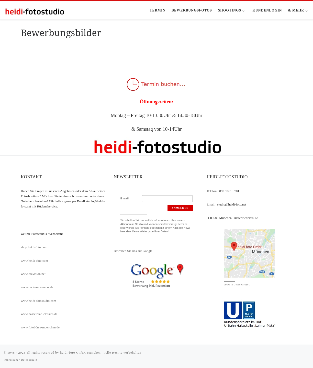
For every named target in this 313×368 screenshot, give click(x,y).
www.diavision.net (33, 274)
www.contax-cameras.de (37, 287)
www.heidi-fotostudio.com (38, 301)
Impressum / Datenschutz (20, 359)
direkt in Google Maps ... (237, 284)
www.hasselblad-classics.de (39, 314)
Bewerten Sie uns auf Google (133, 251)
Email (125, 198)
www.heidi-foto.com (34, 260)
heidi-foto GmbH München (81, 352)
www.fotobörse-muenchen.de (40, 327)
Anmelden (180, 207)
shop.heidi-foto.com (34, 247)
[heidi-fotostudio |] (34, 10)
